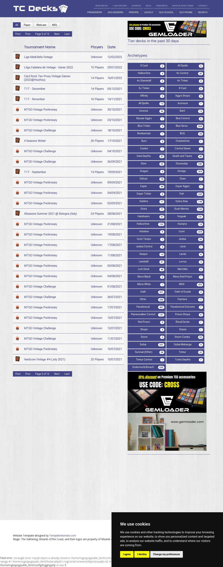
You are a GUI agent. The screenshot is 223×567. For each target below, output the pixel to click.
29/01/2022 (114, 67)
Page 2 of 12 (42, 33)
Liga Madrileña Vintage (38, 57)
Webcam (41, 25)
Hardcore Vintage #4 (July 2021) (44, 359)
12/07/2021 (114, 328)
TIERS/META (162, 5)
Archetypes (137, 55)
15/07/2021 (114, 317)
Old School (166, 12)
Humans (190, 224)
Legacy (148, 12)
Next (57, 33)
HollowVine (151, 73)
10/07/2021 (114, 349)
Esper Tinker (151, 194)
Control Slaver (189, 149)
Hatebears (151, 217)
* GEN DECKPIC (119, 5)
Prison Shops (189, 315)
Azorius (152, 111)
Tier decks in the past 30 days (153, 41)
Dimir (153, 164)
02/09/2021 (114, 203)
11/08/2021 (114, 255)
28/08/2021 (114, 213)
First (17, 33)
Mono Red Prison (188, 277)
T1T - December (34, 88)
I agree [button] (127, 554)
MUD (191, 284)
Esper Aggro (189, 186)
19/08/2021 (114, 234)
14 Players (97, 78)
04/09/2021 (114, 193)
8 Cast (152, 66)
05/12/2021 (114, 88)
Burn (153, 141)
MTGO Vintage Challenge (40, 130)
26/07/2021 (114, 297)
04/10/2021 (114, 151)
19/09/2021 (114, 172)
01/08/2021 (114, 286)
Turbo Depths (189, 360)
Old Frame (185, 12)
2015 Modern (115, 12)
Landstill (152, 262)
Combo (152, 149)
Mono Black (151, 277)
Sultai (152, 345)
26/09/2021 (114, 161)
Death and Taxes (188, 156)
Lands (191, 254)
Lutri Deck (151, 269)
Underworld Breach (148, 367)
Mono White (151, 284)
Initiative (152, 232)
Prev (27, 33)
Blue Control (189, 119)
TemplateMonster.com (62, 535)
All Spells (190, 66)
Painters (190, 300)
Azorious (190, 104)
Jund (191, 247)
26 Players (97, 141)
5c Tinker (152, 88)
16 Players (97, 99)
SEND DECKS (101, 5)
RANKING (136, 5)
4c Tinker (190, 81)
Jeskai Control (150, 247)
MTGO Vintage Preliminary (40, 109)
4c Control (189, 73)
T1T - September (35, 172)
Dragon (152, 171)
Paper (27, 25)
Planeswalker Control (148, 315)
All (16, 25)
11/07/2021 (114, 338)
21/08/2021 (114, 224)
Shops (152, 330)
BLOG (148, 5)
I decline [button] (142, 554)
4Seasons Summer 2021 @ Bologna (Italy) (50, 213)
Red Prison (151, 322)
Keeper (152, 254)
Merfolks (190, 269)
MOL (54, 25)
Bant (191, 111)
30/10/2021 (114, 109)
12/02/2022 (114, 57)
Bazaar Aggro (150, 119)
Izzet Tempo (151, 239)
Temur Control (150, 360)
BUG (191, 134)
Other (152, 300)
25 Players (97, 359)
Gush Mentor (188, 209)
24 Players (97, 213)
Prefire (134, 12)
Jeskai (191, 239)
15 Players (97, 67)
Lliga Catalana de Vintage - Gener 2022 (48, 67)
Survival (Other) (150, 352)
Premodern (94, 12)
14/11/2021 (114, 99)
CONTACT (202, 5)
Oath (152, 292)
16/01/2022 (114, 78)
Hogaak (190, 217)
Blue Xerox (189, 126)
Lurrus (191, 262)
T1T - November (34, 99)
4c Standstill (151, 81)
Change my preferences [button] (166, 554)
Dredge (190, 171)
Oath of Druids (189, 292)
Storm (153, 337)
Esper (152, 186)
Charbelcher (189, 141)
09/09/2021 (114, 182)
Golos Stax (189, 202)
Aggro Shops (189, 96)
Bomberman (151, 134)
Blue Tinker (151, 126)
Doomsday (189, 164)
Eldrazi (152, 179)
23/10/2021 (114, 120)
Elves (191, 179)
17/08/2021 (114, 245)
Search (202, 12)
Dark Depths (151, 156)
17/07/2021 (114, 307)
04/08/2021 (114, 276)
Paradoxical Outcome (187, 307)
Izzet (191, 232)
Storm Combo (189, 337)
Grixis (153, 209)
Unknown (96, 57)
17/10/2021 (114, 141)
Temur (191, 352)
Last (67, 33)
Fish (191, 194)
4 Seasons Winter (35, 141)
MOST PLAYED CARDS (182, 5)
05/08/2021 (114, 265)
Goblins (152, 202)
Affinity (152, 96)
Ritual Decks (189, 322)
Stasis (191, 330)
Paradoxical (150, 307)
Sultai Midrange (188, 345)
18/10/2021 (114, 130)
